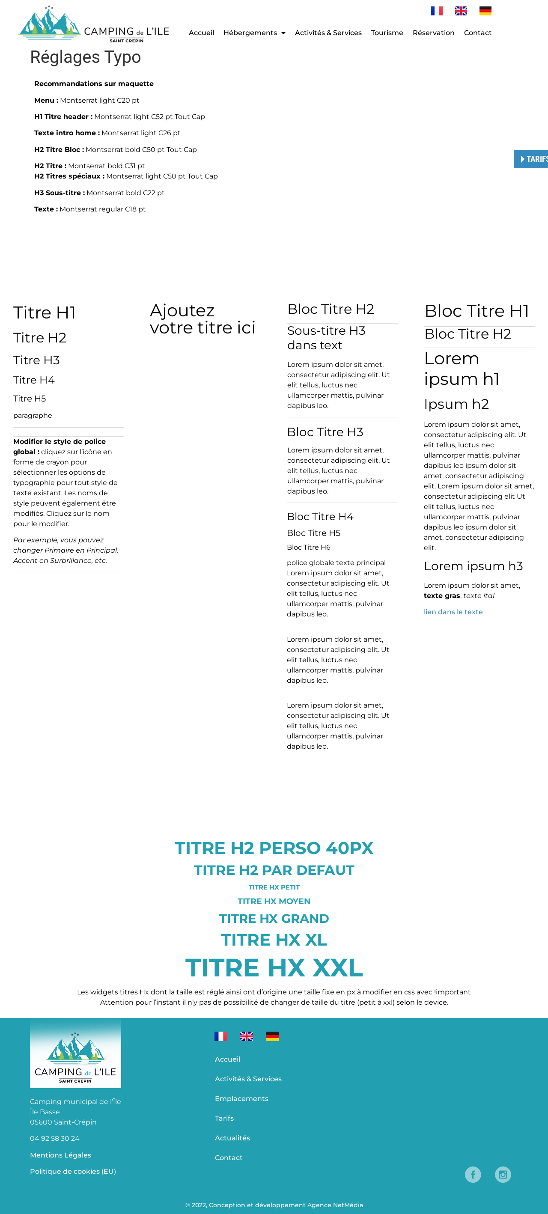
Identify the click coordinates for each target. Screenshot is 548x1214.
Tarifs (224, 1118)
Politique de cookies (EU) (73, 1171)
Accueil (201, 33)
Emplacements (241, 1099)
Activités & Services (328, 33)
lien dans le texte (453, 612)
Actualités (232, 1138)
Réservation (434, 33)
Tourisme (387, 33)
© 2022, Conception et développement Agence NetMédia (274, 1205)
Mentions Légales (60, 1155)
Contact (478, 33)
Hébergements (254, 33)
